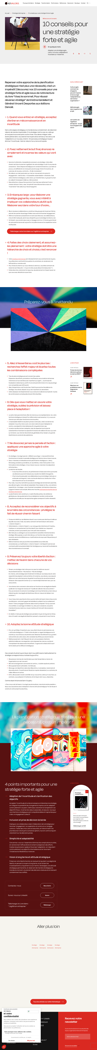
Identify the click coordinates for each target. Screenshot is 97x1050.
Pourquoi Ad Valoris (28, 3)
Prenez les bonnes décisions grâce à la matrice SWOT (76, 373)
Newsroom (70, 3)
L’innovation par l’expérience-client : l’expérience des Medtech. (57, 967)
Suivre (47, 895)
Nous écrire (47, 886)
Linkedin (47, 1009)
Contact (83, 3)
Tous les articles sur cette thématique (46, 993)
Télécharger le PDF (79, 826)
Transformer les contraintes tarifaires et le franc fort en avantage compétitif (37, 967)
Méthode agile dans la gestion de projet (76, 109)
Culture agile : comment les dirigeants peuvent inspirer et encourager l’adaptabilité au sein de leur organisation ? (75, 94)
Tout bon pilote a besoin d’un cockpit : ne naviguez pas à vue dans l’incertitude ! (82, 967)
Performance (54, 3)
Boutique (77, 3)
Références (63, 3)
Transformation (45, 3)
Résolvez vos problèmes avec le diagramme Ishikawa (76, 389)
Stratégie (37, 3)
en (90, 3)
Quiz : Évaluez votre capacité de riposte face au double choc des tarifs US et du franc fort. (15, 967)
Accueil (7, 13)
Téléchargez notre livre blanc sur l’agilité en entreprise (29, 231)
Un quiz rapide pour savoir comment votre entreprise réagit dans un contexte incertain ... (14, 975)
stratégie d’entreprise (19, 259)
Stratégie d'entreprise (18, 13)
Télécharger (47, 905)
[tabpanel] (15, 956)
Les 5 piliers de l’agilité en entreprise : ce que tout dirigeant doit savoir (76, 123)
